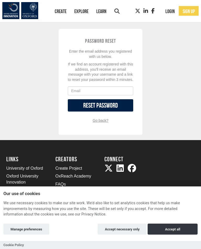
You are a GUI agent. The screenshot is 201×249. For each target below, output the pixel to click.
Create (60, 11)
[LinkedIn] (146, 11)
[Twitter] (137, 11)
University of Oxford (24, 168)
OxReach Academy (73, 176)
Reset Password (100, 105)
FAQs (60, 184)
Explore (81, 11)
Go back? (100, 120)
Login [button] (170, 11)
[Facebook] (153, 11)
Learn (101, 11)
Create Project (68, 168)
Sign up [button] (189, 11)
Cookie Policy (13, 245)
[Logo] (23, 10)
